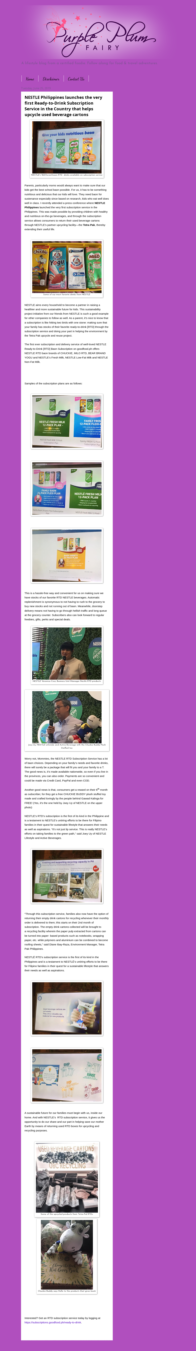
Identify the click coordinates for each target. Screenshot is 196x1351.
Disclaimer (51, 78)
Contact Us (76, 78)
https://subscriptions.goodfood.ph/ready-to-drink (53, 1322)
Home (30, 78)
